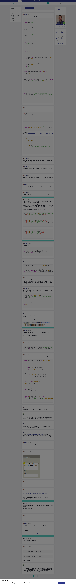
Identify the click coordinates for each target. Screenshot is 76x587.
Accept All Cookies (61, 583)
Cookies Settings (54, 583)
